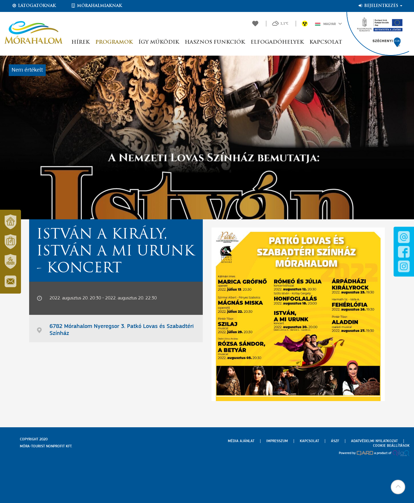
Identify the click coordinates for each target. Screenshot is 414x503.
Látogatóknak (34, 5)
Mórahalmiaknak (96, 5)
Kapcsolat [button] (325, 42)
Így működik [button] (158, 42)
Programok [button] (114, 42)
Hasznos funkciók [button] (215, 42)
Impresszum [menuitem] (277, 441)
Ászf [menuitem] (335, 441)
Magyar (328, 24)
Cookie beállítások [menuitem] (391, 446)
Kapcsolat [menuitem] (309, 441)
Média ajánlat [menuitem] (241, 441)
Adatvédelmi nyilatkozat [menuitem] (374, 441)
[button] (398, 487)
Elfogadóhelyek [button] (277, 42)
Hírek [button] (80, 42)
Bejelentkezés (380, 5)
